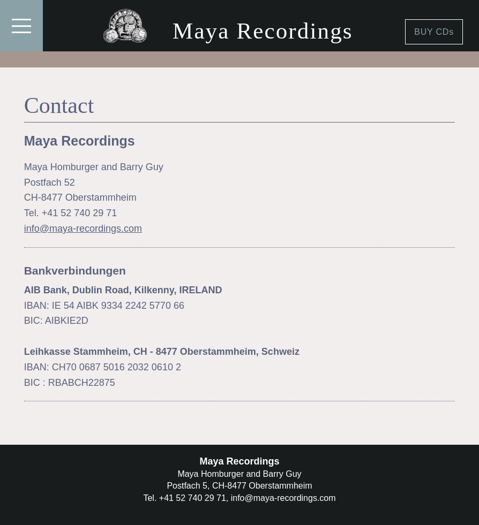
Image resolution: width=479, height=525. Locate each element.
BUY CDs (434, 31)
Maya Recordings (263, 30)
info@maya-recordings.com (83, 228)
